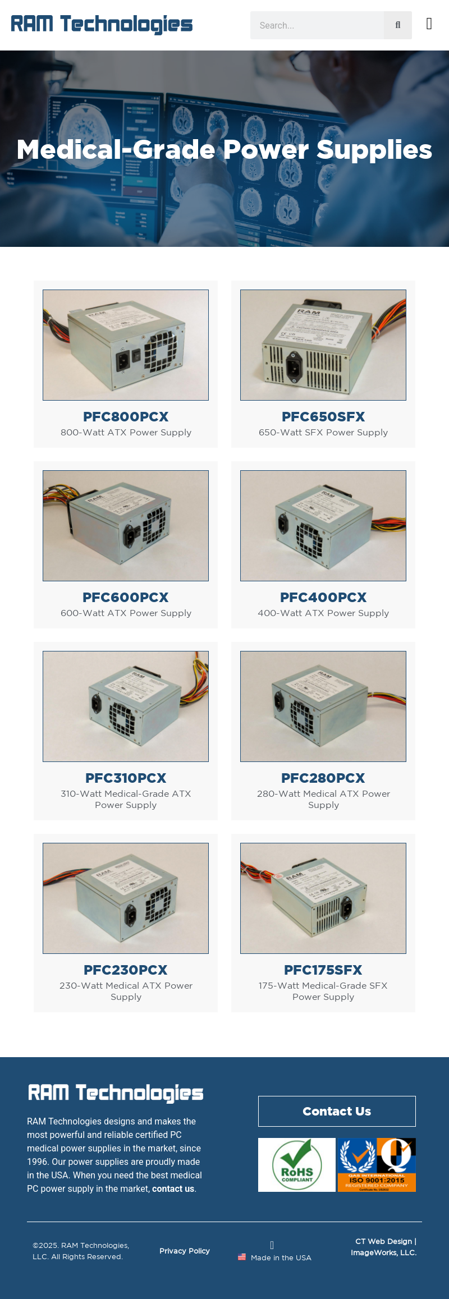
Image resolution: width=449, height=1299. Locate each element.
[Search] (398, 25)
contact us (173, 1188)
